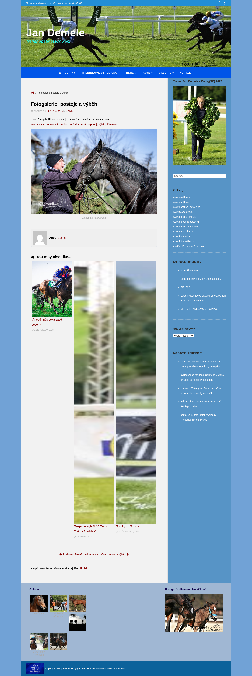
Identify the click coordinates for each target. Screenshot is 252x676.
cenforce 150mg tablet (193, 414)
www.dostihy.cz (181, 202)
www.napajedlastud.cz (185, 231)
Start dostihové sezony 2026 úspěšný (201, 278)
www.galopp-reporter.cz (186, 221)
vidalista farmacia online (194, 401)
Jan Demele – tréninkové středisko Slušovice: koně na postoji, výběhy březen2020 (75, 124)
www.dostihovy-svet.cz (185, 226)
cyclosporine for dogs (192, 374)
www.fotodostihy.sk (183, 241)
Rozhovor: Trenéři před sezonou (78, 554)
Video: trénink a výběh (114, 554)
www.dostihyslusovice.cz (186, 207)
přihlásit (83, 568)
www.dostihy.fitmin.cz (184, 216)
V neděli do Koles (190, 270)
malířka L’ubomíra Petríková (188, 246)
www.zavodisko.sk (183, 211)
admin (69, 111)
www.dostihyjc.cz (182, 197)
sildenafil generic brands (194, 361)
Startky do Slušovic (128, 526)
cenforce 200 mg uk (191, 388)
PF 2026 (185, 287)
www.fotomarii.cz (182, 236)
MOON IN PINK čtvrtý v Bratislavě (199, 309)
